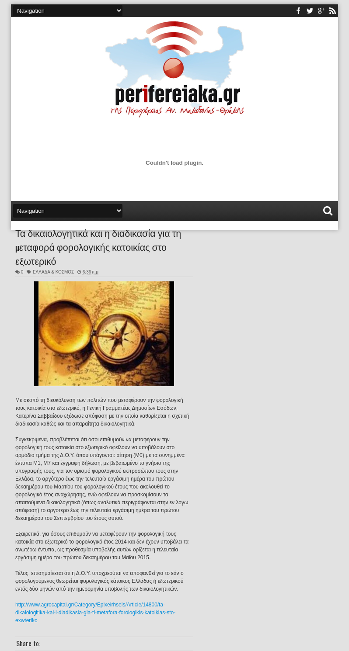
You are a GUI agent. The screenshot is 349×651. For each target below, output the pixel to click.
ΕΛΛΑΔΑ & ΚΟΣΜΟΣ (53, 272)
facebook (298, 10)
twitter (309, 10)
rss (332, 10)
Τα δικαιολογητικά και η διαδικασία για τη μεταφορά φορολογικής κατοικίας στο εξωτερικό (98, 246)
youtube (321, 10)
